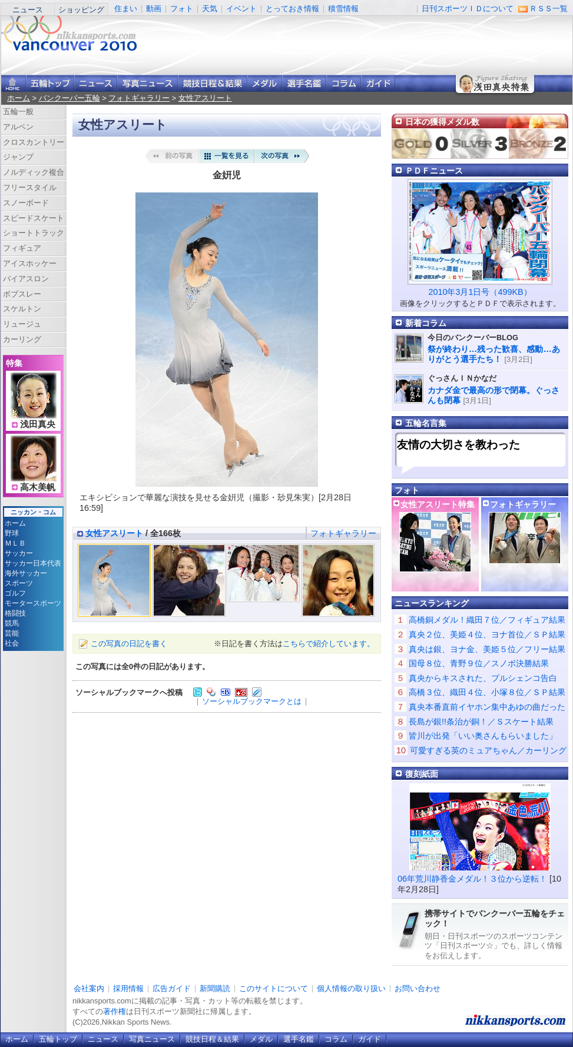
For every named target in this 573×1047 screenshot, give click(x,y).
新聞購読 (215, 988)
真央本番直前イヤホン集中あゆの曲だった (487, 707)
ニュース (27, 9)
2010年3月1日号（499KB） (479, 292)
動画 (153, 8)
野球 (12, 533)
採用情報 (128, 988)
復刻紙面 (421, 774)
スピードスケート (33, 218)
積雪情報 (343, 8)
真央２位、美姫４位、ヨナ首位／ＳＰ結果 (487, 634)
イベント (241, 8)
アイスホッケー (30, 263)
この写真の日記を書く (129, 643)
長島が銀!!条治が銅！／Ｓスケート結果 (481, 721)
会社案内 (89, 988)
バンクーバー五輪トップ (50, 83)
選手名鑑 (304, 83)
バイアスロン (26, 278)
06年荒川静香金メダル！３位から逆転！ (472, 878)
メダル (264, 83)
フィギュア (22, 248)
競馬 (12, 623)
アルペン (18, 126)
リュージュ (22, 324)
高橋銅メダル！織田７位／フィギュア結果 (487, 619)
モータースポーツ (33, 603)
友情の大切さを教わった (458, 444)
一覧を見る (226, 156)
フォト (181, 8)
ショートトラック (33, 232)
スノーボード (26, 202)
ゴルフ (15, 593)
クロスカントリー (33, 142)
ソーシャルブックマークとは (252, 701)
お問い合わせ (417, 988)
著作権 (114, 1011)
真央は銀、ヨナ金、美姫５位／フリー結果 (487, 649)
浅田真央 (37, 424)
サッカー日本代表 (33, 563)
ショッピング (81, 9)
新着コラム (425, 323)
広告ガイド (172, 988)
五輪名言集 (425, 423)
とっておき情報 (292, 8)
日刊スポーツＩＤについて (468, 8)
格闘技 (15, 613)
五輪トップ (58, 1039)
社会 (12, 643)
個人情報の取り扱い (351, 988)
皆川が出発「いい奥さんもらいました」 (483, 735)
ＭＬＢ (15, 543)
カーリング (22, 339)
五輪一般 (18, 111)
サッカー (19, 553)
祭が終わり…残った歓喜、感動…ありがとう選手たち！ (494, 354)
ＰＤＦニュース (434, 170)
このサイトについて (273, 988)
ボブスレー (22, 294)
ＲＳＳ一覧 (548, 8)
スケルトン (22, 308)
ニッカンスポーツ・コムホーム (13, 83)
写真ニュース (147, 83)
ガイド (378, 83)
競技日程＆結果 (212, 83)
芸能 (12, 633)
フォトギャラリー (139, 98)
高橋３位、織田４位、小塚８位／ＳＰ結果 (487, 692)
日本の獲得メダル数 (442, 122)
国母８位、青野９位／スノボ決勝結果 (479, 663)
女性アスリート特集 (437, 504)
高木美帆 (37, 487)
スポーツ (19, 583)
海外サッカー (26, 573)
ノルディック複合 (33, 172)
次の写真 (282, 156)
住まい (125, 8)
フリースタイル (30, 187)
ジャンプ (18, 156)
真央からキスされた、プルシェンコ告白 (483, 678)
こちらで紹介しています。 (329, 643)
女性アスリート (205, 98)
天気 (209, 8)
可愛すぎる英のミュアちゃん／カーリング (488, 750)
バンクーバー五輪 (69, 98)
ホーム (18, 98)
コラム (343, 83)
